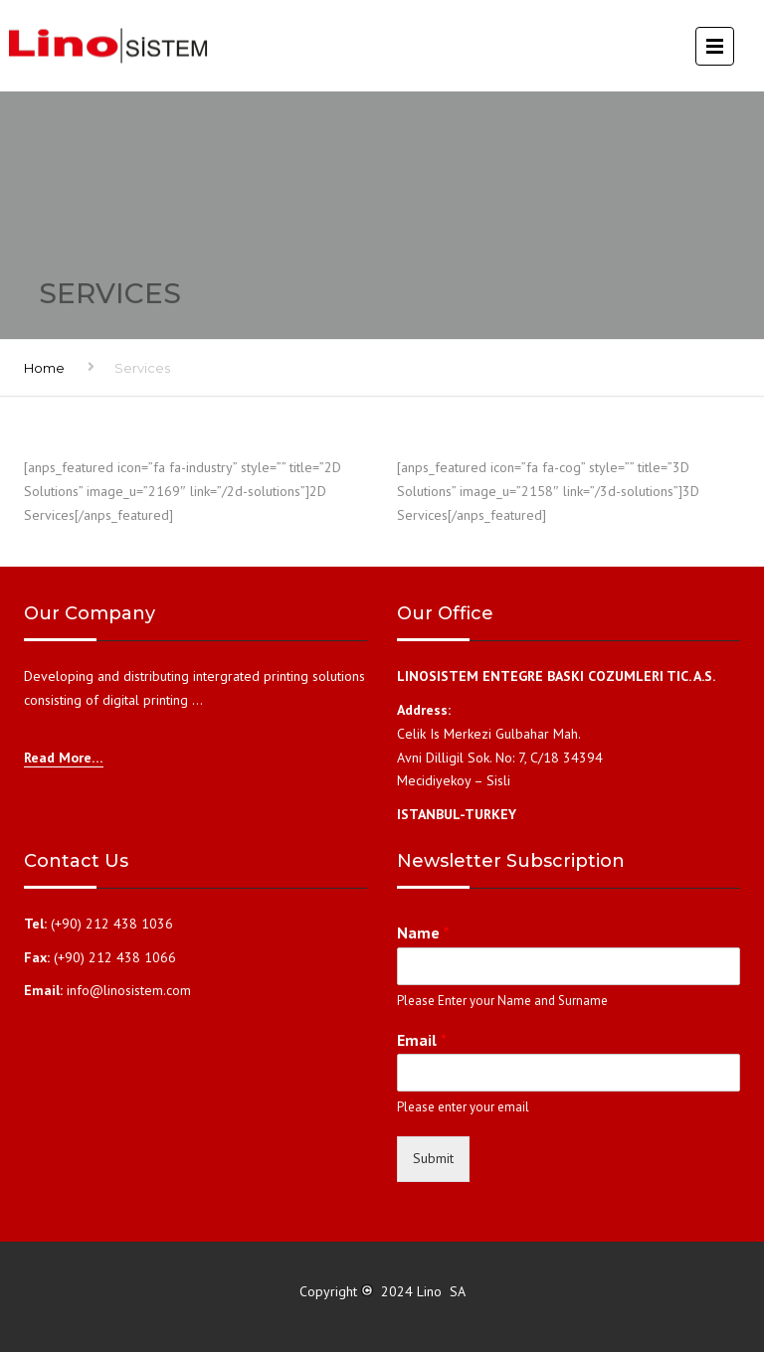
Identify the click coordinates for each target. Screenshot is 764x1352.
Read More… (63, 757)
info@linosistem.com (129, 990)
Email (422, 1040)
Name (423, 932)
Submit (433, 1158)
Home (44, 368)
